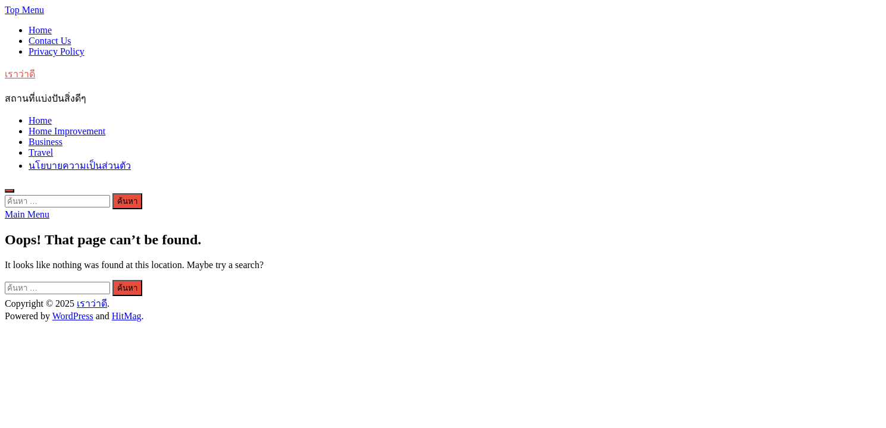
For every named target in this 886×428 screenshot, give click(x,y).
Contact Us (50, 41)
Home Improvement (67, 131)
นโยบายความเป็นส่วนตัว (80, 165)
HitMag (127, 316)
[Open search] (9, 191)
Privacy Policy (56, 51)
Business (45, 142)
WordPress (72, 316)
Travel (41, 152)
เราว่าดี (20, 74)
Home (40, 30)
